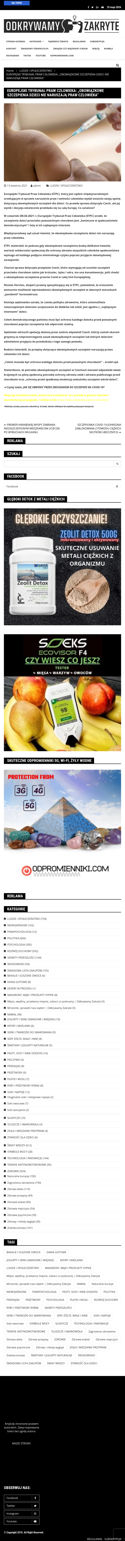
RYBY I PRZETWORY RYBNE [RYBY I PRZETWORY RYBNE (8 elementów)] (23, 1308)
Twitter (92, 7)
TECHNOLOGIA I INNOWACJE (24, 1158)
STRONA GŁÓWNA (15, 41)
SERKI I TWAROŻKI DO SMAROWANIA (29, 1032)
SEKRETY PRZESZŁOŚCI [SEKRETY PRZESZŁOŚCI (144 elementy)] (58, 1308)
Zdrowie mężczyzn (18, 1208)
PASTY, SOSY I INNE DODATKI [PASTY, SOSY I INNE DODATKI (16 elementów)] (80, 1292)
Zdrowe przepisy (17, 1195)
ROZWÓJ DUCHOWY (19, 951)
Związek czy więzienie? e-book (70, 48)
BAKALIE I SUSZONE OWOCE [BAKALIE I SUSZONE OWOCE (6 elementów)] (24, 1252)
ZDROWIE (13, 1171)
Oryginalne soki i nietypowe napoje (28, 1097)
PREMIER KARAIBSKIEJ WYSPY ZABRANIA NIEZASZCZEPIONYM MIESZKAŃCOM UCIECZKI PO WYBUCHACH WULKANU (32, 428)
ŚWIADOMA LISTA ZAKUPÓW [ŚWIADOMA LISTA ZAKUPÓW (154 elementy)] (24, 1363)
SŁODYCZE (13, 1118)
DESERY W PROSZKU (19, 988)
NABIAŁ (11, 1014)
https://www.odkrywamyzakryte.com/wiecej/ (83, 400)
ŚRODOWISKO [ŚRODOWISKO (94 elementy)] (86, 1355)
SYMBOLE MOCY (17, 1151)
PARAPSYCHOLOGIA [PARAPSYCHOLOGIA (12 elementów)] (44, 1292)
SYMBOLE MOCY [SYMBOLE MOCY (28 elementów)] (39, 1323)
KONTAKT (11, 48)
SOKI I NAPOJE (16, 1092)
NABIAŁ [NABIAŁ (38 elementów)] (81, 1284)
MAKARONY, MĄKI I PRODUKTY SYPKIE (30, 995)
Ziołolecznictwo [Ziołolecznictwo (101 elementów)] (16, 1355)
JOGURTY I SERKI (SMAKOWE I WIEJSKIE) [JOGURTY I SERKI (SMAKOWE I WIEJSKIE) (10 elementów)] (30, 1260)
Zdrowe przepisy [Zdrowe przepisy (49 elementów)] (38, 1339)
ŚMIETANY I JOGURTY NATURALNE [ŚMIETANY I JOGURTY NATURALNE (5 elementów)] (51, 1355)
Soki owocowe (15, 1103)
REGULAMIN (79, 41)
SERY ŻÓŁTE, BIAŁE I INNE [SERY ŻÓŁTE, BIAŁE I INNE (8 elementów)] (72, 1315)
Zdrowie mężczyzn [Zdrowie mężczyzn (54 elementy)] (107, 1339)
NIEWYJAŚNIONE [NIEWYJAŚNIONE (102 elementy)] (16, 1292)
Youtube (102, 7)
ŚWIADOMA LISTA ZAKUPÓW (24, 970)
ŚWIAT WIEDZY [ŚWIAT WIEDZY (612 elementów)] (56, 1363)
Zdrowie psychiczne (19, 1215)
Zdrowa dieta (15, 1189)
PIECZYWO (13, 1060)
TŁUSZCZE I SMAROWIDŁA (23, 1124)
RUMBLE (108, 48)
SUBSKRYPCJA (97, 41)
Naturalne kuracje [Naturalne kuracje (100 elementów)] (102, 1284)
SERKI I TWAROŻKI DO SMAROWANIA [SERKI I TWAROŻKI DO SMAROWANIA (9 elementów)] (29, 1315)
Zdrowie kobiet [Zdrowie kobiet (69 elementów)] (81, 1339)
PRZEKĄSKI (14, 1066)
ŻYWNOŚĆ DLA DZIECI (20, 1137)
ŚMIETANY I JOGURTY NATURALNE (28, 1045)
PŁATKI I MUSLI (16, 1079)
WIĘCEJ (95, 48)
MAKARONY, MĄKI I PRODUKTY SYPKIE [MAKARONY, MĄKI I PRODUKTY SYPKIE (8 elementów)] (68, 1268)
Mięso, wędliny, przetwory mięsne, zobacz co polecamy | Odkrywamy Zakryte (54, 1001)
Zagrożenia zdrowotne (20, 1182)
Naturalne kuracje (18, 1176)
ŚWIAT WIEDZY (16, 1145)
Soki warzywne (16, 1110)
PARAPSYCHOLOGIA (19, 932)
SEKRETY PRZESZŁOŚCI (21, 957)
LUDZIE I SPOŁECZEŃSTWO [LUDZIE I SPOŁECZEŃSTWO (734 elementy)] (23, 1268)
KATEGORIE (35, 41)
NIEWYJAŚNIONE (17, 925)
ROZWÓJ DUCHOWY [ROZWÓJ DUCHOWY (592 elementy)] (106, 1300)
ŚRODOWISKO (15, 964)
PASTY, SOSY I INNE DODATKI (25, 1053)
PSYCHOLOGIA (16, 944)
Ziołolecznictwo (16, 1228)
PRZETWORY (14, 1072)
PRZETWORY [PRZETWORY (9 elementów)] (33, 1300)
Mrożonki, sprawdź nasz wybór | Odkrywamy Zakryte (39, 1008)
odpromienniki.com (62, 55)
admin (37, 185)
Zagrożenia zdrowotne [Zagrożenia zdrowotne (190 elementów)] (101, 1331)
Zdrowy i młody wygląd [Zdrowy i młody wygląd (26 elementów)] (50, 1347)
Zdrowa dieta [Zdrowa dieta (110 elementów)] (14, 1339)
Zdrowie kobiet (16, 1202)
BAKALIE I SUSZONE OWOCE (24, 975)
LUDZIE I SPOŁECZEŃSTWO (66, 185)
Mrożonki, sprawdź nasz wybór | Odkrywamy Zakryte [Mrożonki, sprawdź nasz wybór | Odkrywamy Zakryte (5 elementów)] (39, 1284)
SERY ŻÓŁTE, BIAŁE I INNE (22, 1039)
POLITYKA (13, 938)
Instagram (22, 1514)
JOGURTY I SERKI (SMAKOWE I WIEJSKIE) (31, 1019)
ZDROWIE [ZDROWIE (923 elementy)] (60, 1339)
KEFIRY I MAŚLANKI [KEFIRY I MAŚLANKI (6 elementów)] (71, 1260)
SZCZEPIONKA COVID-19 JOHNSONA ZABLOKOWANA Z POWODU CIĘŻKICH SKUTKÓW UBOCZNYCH (98, 428)
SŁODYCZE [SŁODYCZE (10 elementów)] (61, 1323)
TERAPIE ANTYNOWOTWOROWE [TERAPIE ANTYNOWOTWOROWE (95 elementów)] (26, 1331)
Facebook (88, 7)
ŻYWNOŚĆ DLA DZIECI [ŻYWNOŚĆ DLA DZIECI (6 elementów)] (84, 1363)
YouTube (41, 55)
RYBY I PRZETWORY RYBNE (23, 1085)
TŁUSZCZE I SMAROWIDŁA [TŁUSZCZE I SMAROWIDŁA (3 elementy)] (67, 1331)
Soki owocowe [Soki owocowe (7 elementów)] (15, 1323)
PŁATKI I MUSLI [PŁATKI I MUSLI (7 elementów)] (79, 1300)
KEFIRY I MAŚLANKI (18, 1026)
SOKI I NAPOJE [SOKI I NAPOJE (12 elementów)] (102, 1315)
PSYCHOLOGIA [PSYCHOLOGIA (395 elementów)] (55, 1300)
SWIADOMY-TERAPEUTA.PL (35, 48)
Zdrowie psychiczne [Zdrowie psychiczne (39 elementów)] (18, 1347)
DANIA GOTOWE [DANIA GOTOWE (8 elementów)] (56, 1252)
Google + (97, 7)
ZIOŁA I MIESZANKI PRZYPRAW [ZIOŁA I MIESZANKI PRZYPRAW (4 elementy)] (88, 1347)
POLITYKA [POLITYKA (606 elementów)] (109, 1292)
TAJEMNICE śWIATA (58, 41)
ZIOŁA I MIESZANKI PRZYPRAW (25, 1131)
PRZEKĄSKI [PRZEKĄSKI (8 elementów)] (13, 1300)
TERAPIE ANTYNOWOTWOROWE (26, 1164)
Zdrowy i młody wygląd (21, 1221)
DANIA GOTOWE (17, 982)
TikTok (27, 55)
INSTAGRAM (12, 55)
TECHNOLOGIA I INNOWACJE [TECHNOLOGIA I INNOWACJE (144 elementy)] (91, 1323)
